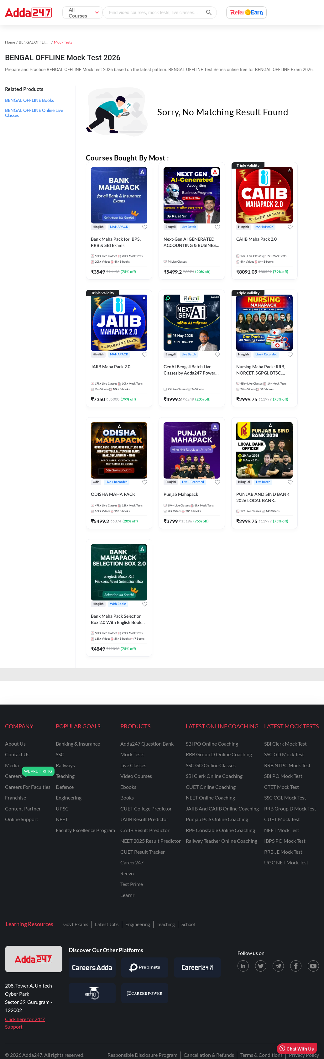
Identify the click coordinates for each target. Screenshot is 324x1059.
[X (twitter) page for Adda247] (260, 966)
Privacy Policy (304, 1055)
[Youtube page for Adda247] (313, 966)
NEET (62, 819)
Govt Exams (75, 924)
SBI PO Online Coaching (212, 744)
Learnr (127, 895)
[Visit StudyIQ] (92, 993)
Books (127, 797)
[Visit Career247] (197, 967)
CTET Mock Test (281, 787)
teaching (65, 776)
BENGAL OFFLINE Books (29, 100)
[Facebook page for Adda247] (295, 966)
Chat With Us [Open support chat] (296, 1048)
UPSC (62, 808)
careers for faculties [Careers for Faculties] (27, 787)
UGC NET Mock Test (286, 862)
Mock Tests (132, 754)
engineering (68, 797)
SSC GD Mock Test (284, 754)
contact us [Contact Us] (17, 754)
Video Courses (136, 776)
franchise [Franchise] (15, 797)
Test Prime (131, 884)
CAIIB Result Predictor (145, 830)
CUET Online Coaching (211, 787)
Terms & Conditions (261, 1055)
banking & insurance (78, 744)
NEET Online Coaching (210, 797)
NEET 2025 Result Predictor (150, 841)
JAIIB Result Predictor (144, 819)
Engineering (137, 924)
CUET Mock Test (282, 819)
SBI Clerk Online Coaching (214, 776)
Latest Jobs (107, 924)
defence (65, 787)
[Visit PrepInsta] (144, 967)
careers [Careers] (13, 776)
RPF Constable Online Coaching (220, 830)
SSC (60, 754)
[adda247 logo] (33, 959)
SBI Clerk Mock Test (285, 744)
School (188, 924)
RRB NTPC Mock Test (287, 765)
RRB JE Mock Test (283, 852)
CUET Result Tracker (142, 852)
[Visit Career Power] (144, 993)
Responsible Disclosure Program (142, 1055)
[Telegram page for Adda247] (278, 966)
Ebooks (128, 787)
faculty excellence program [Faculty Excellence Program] (85, 830)
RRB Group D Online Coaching (219, 754)
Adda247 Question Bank (147, 744)
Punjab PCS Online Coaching (217, 819)
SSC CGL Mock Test (285, 797)
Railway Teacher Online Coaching (221, 841)
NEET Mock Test (281, 830)
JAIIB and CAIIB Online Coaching (222, 808)
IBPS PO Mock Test (285, 841)
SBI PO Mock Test (283, 776)
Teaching (166, 924)
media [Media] (12, 765)
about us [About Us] (15, 744)
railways (65, 765)
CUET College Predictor (146, 808)
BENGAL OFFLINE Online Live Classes (34, 113)
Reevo (127, 873)
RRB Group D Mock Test (290, 808)
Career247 (132, 862)
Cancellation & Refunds (209, 1055)
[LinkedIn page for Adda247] (243, 966)
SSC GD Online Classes (211, 765)
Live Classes (133, 765)
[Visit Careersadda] (92, 967)
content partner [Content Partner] (23, 808)
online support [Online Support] (21, 819)
